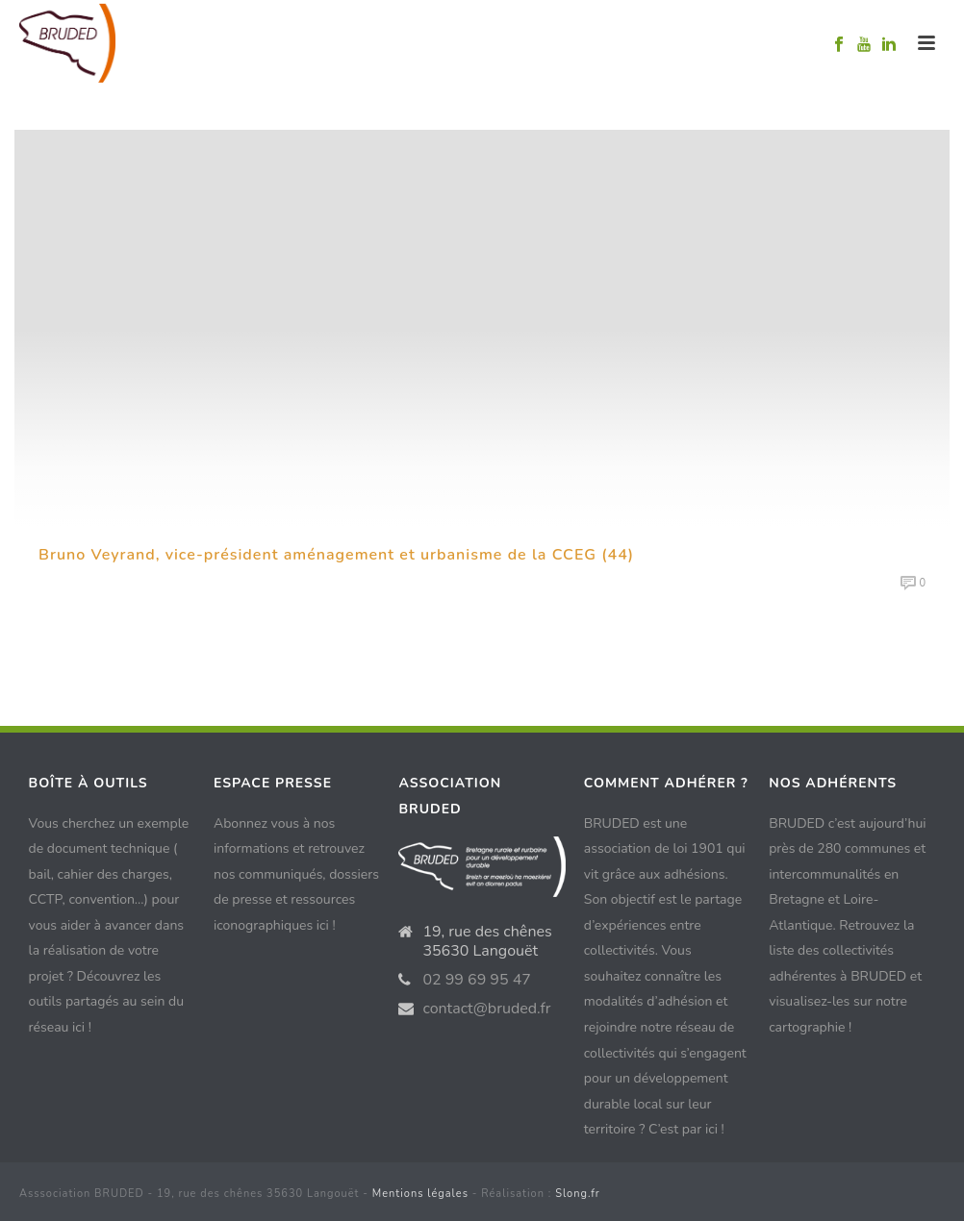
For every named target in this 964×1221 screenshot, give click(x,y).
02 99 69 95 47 (476, 979)
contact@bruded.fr (486, 1008)
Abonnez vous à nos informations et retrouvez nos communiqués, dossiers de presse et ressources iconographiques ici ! (296, 874)
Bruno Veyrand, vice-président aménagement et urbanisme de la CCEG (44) (336, 554)
